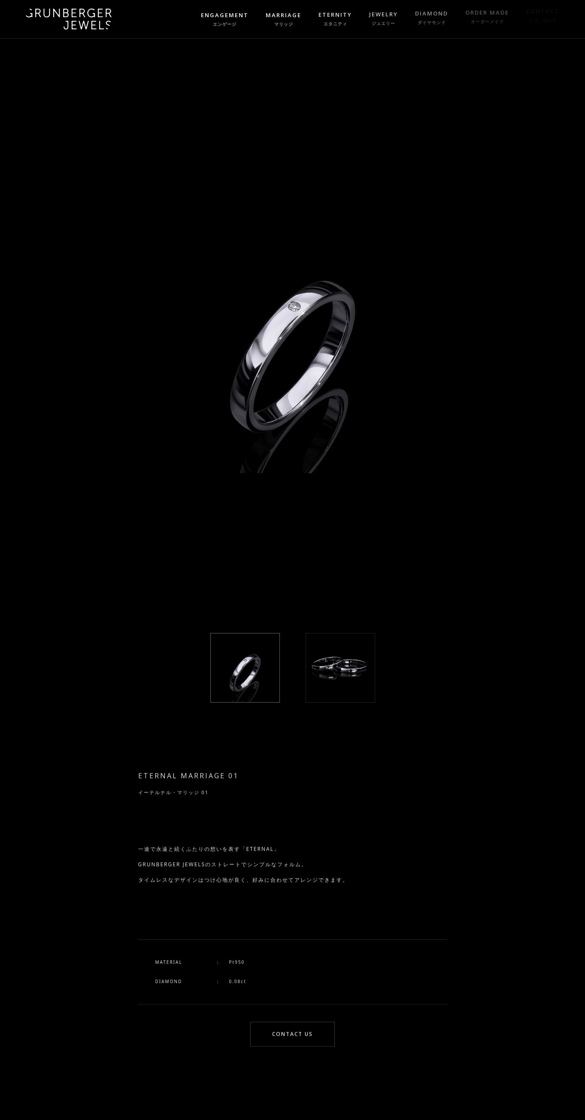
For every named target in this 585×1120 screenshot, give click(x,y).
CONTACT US (292, 1035)
